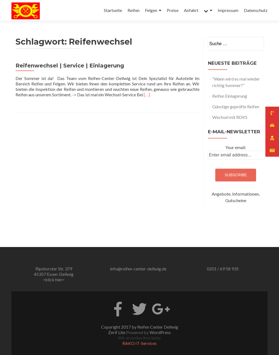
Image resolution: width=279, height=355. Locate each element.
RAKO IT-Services (139, 343)
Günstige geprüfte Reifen (235, 106)
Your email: (235, 147)
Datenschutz (256, 10)
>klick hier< (54, 279)
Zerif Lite (117, 332)
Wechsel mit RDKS (229, 117)
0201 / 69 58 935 (223, 268)
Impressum (228, 10)
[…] (147, 94)
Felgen (151, 10)
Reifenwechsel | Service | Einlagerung (70, 65)
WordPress (160, 332)
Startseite (113, 10)
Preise (172, 10)
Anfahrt (191, 10)
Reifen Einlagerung (229, 95)
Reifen (134, 10)
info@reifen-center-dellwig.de (138, 268)
